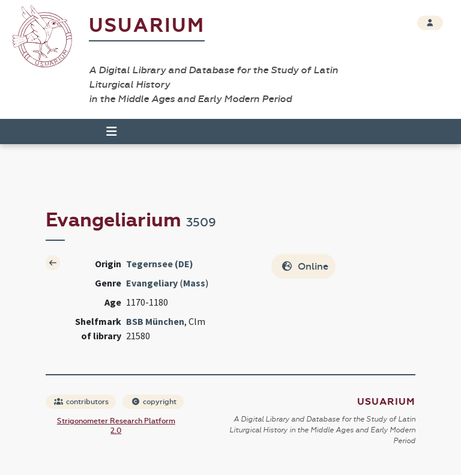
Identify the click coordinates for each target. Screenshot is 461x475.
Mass (194, 283)
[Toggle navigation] (106, 131)
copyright (153, 402)
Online (304, 266)
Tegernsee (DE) (159, 264)
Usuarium (147, 25)
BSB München (155, 321)
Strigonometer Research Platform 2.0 (116, 426)
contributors (81, 402)
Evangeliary (152, 283)
